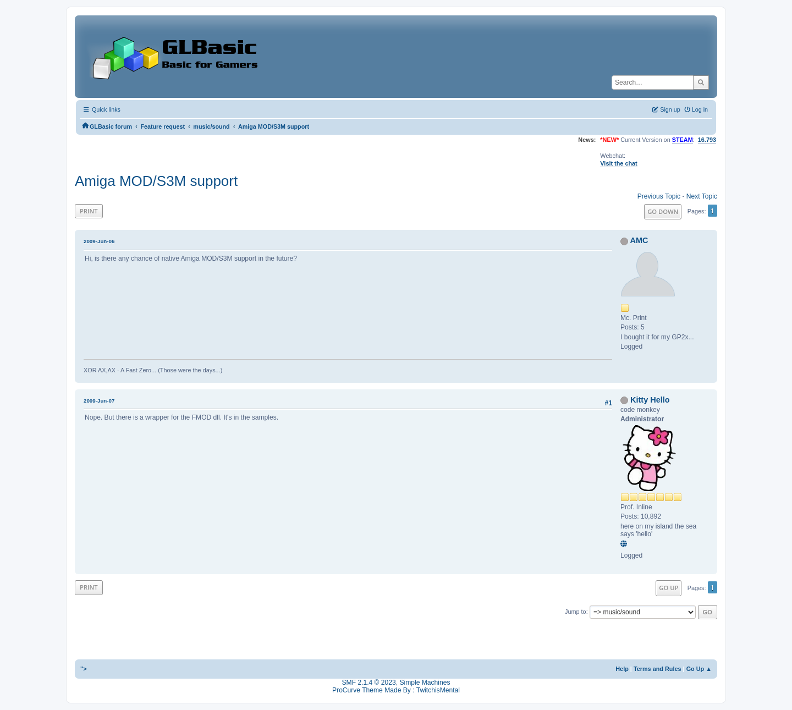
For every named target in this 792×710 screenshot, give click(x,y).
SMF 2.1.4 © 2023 (369, 682)
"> (83, 668)
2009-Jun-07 (99, 401)
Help (622, 668)
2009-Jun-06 (99, 241)
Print (89, 211)
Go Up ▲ (699, 668)
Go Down (662, 211)
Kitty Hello (650, 399)
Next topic (701, 196)
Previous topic (658, 196)
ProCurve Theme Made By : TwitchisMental (396, 690)
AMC (639, 240)
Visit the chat (618, 163)
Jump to (575, 611)
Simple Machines (424, 682)
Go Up (668, 588)
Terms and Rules (657, 668)
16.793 (707, 139)
